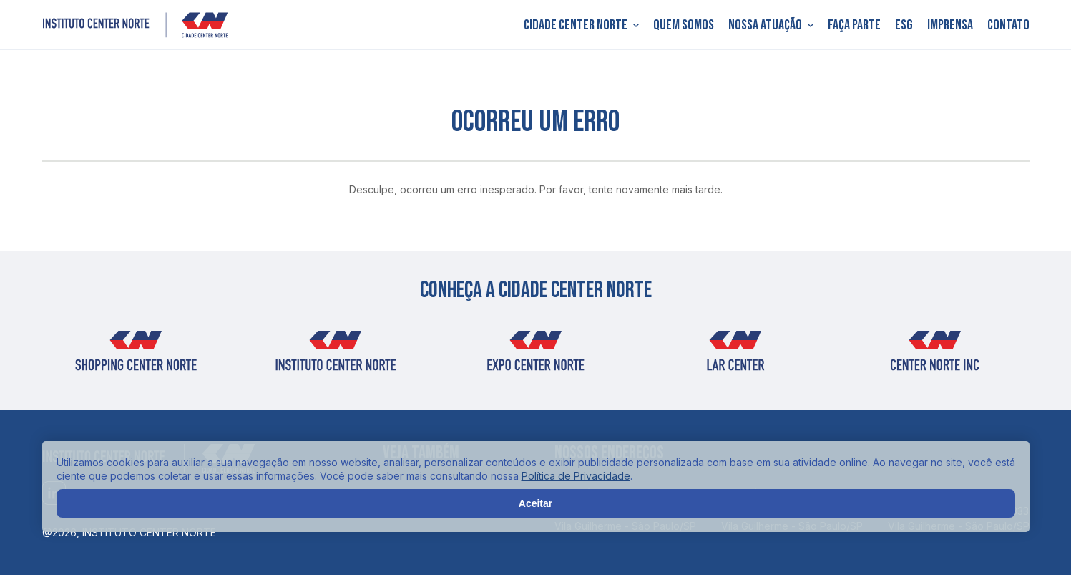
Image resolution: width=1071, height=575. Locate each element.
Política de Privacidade (576, 476)
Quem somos (683, 25)
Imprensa (950, 25)
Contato (1008, 25)
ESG (904, 25)
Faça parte (854, 25)
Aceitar (535, 503)
